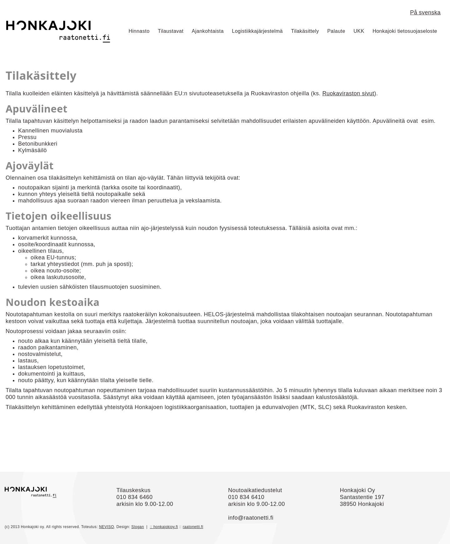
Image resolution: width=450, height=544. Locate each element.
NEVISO (106, 527)
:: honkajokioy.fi (164, 527)
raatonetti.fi (193, 527)
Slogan (137, 527)
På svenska (425, 12)
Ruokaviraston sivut (348, 93)
